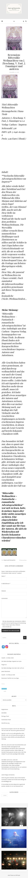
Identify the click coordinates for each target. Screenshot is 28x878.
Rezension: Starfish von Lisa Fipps (10, 678)
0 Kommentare (23, 560)
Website (3, 591)
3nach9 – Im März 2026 (7, 658)
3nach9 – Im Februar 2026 (8, 674)
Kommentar (4, 598)
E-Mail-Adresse (5, 583)
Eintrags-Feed (5, 716)
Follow (3, 684)
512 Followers (4, 688)
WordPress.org (5, 723)
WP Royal (18, 875)
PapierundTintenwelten (9, 560)
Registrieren (4, 709)
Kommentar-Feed (6, 719)
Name (3, 576)
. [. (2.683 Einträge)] (5, 795)
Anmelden (4, 713)
